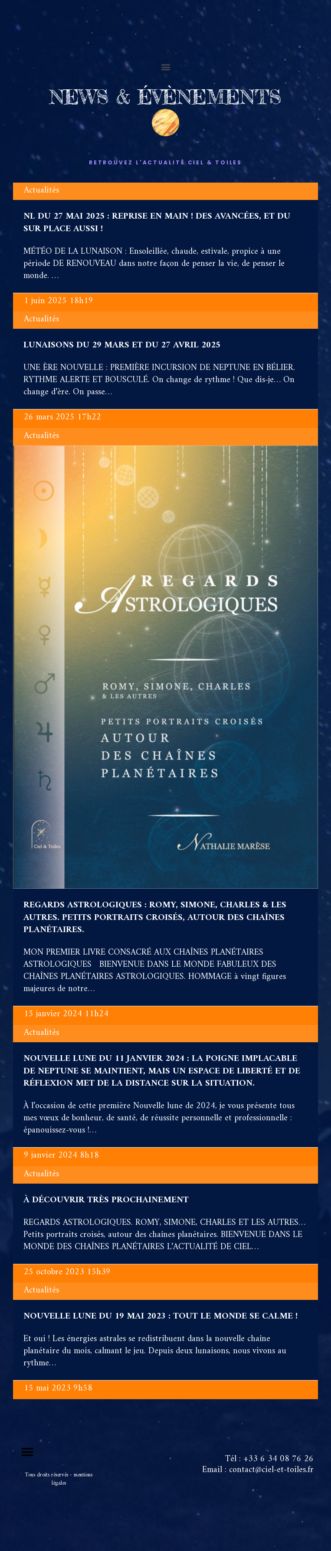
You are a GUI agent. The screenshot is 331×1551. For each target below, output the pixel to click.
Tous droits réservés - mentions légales (58, 1479)
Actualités (41, 191)
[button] (165, 66)
